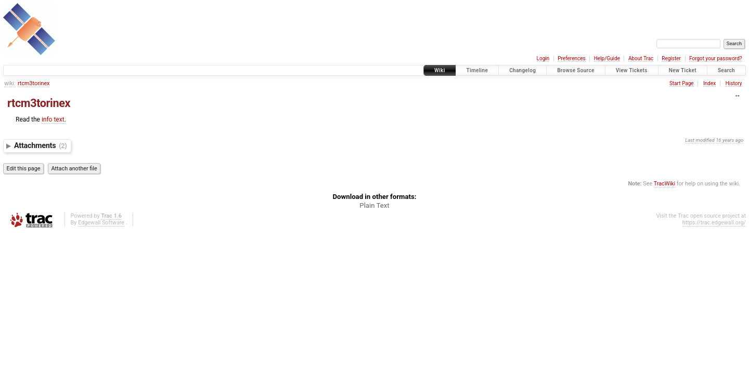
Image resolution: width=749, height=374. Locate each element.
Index (709, 83)
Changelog (522, 70)
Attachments (40, 145)
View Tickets (632, 70)
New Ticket (682, 70)
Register (671, 58)
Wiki (439, 70)
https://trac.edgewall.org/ (714, 222)
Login (543, 58)
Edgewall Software (101, 222)
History (734, 83)
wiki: (9, 83)
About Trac (640, 58)
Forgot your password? (715, 58)
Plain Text (374, 205)
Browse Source (576, 70)
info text (53, 119)
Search (726, 70)
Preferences (571, 58)
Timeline (477, 70)
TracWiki (664, 183)
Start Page (681, 83)
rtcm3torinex (34, 83)
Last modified (700, 140)
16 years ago (729, 140)
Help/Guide (607, 58)
